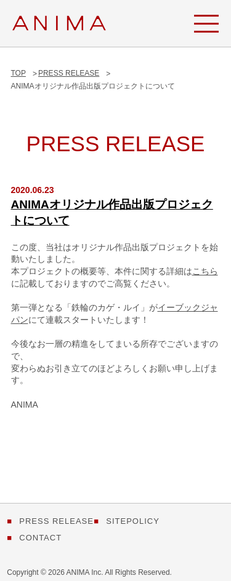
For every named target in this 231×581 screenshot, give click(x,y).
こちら (205, 271)
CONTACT (40, 537)
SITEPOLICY (133, 521)
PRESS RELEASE (68, 73)
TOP (18, 73)
